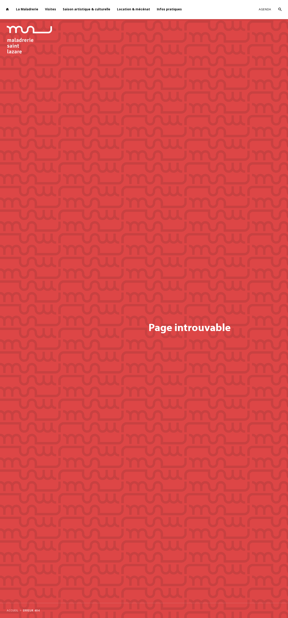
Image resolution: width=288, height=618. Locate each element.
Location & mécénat (133, 9)
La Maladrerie (27, 9)
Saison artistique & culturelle (86, 9)
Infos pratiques (169, 9)
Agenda (265, 9)
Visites (50, 9)
